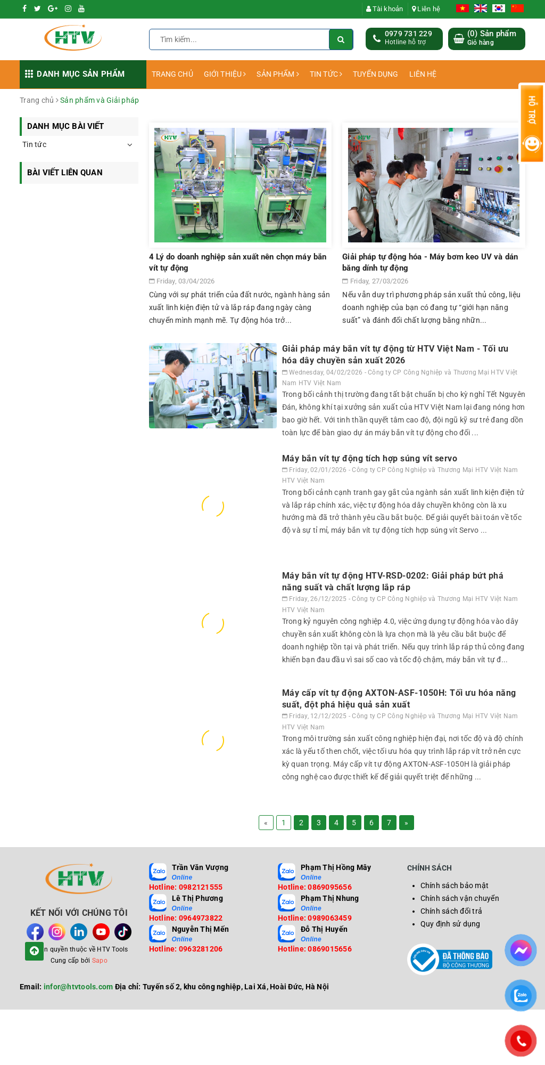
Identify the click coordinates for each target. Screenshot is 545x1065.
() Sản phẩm (491, 38)
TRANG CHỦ (172, 74)
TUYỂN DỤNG (375, 74)
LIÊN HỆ (423, 74)
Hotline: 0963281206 (186, 949)
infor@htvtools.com (78, 986)
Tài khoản (384, 9)
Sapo (100, 960)
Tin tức (34, 144)
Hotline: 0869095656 (315, 887)
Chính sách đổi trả (451, 911)
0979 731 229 (408, 33)
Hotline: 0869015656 (315, 949)
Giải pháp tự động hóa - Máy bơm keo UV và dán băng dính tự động (430, 262)
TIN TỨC (326, 74)
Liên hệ (426, 9)
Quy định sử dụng (450, 924)
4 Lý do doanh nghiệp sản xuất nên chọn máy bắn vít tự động (238, 262)
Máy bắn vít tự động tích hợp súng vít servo (370, 458)
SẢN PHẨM (278, 74)
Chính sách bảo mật (454, 885)
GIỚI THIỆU (225, 74)
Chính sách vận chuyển (459, 898)
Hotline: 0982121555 (186, 887)
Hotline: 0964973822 (186, 918)
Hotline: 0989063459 (315, 918)
